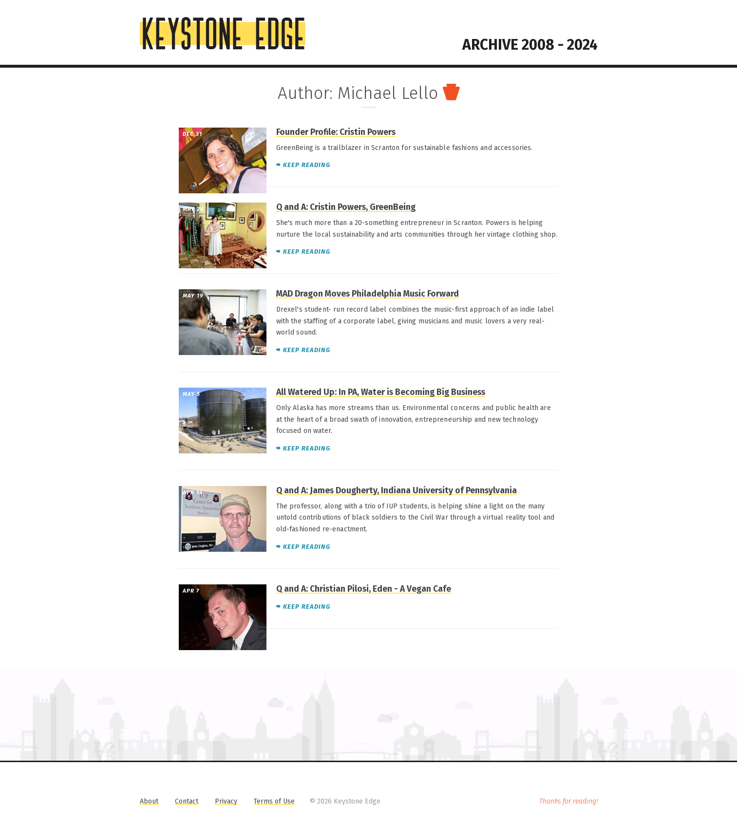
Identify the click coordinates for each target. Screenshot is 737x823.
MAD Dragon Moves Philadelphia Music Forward (367, 294)
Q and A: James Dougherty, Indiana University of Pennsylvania (396, 491)
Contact (186, 801)
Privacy (226, 801)
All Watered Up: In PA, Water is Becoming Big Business (380, 392)
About (149, 801)
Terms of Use (274, 801)
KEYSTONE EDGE (222, 33)
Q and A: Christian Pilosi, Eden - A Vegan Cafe (363, 589)
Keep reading (306, 164)
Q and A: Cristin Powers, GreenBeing (346, 207)
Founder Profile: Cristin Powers (336, 132)
